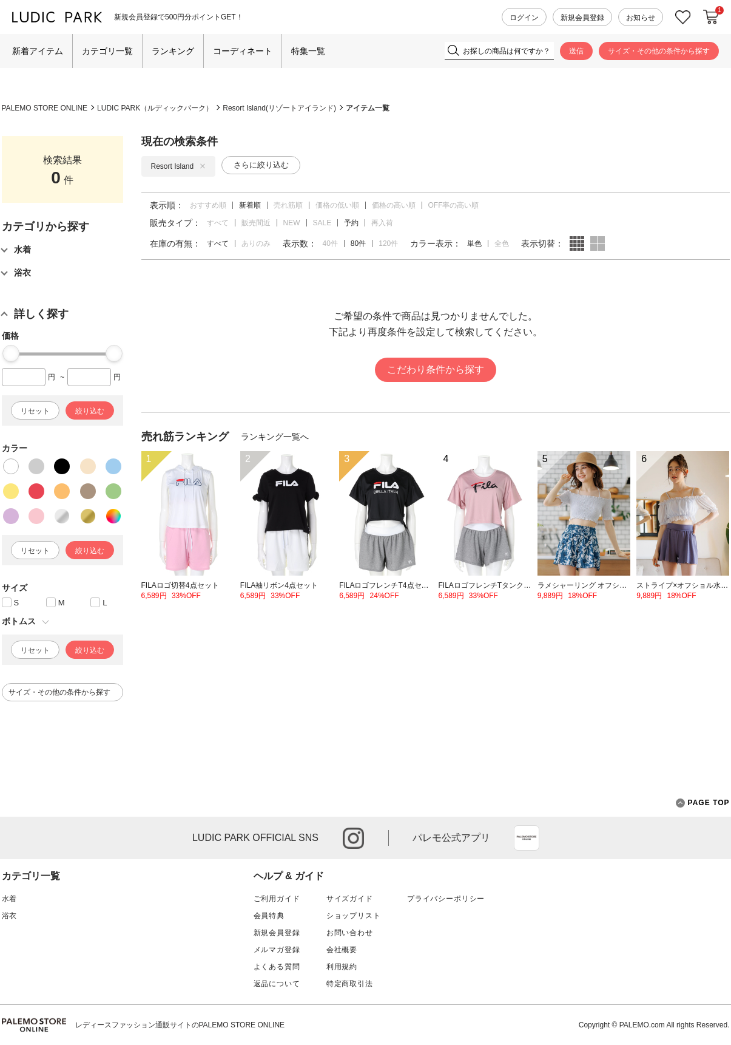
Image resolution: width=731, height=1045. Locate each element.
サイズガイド (349, 898)
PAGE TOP (703, 803)
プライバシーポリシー (446, 898)
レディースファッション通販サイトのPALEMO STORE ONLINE (180, 1025)
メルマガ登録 (277, 949)
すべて (218, 223)
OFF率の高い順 (453, 205)
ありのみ (256, 243)
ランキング (173, 51)
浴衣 (10, 915)
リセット (35, 411)
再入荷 (382, 223)
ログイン (524, 17)
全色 (501, 243)
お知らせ (640, 17)
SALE (322, 223)
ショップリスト (353, 915)
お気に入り (683, 17)
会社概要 (341, 949)
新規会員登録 (582, 17)
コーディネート (242, 51)
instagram (353, 838)
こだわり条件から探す (435, 369)
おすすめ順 (208, 205)
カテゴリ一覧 (107, 51)
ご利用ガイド (277, 898)
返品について (277, 983)
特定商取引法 (349, 983)
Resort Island (178, 166)
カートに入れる (711, 17)
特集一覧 (308, 51)
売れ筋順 (288, 205)
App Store (526, 838)
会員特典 (269, 915)
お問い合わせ (349, 932)
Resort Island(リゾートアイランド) (279, 108)
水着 (10, 898)
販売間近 (256, 223)
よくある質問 (277, 966)
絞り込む (89, 411)
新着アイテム (37, 51)
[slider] (10, 353)
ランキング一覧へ (275, 436)
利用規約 (341, 966)
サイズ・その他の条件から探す (659, 51)
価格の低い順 (337, 205)
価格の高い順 (394, 205)
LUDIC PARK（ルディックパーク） (155, 108)
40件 (330, 243)
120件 (388, 243)
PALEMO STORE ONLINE (45, 108)
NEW (291, 223)
